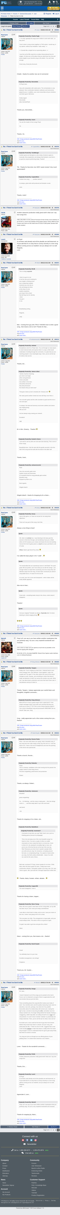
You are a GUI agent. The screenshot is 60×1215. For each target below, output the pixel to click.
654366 (57, 662)
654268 (57, 633)
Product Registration (38, 1195)
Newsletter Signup (8, 1185)
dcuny (37, 507)
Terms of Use (39, 1200)
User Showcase (37, 1166)
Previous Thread (13, 23)
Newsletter (31, 1144)
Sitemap (5, 1176)
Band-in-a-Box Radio (38, 1168)
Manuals (34, 1187)
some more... (23, 142)
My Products (6, 1194)
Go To (26, 26)
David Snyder (35, 733)
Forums (15, 14)
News (4, 1183)
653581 (57, 30)
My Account (6, 1192)
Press (4, 1168)
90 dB (37, 262)
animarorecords (34, 339)
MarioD (37, 982)
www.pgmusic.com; (6, 1202)
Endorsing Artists (37, 1171)
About (4, 1163)
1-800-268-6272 (29, 3)
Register (47, 14)
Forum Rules (35, 19)
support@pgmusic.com (28, 1202)
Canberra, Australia (6, 259)
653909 (57, 234)
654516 (57, 733)
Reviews (34, 1176)
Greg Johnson (35, 662)
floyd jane (36, 207)
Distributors (6, 1171)
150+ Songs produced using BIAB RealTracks (29, 139)
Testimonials (35, 1173)
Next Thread (47, 23)
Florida (3, 54)
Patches (34, 1183)
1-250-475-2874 (38, 3)
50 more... (22, 141)
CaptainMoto (35, 146)
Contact (4, 1166)
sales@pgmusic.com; (16, 1202)
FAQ (42, 19)
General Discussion (25, 14)
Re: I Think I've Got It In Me (13, 30)
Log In (56, 14)
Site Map (53, 1200)
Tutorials (34, 1192)
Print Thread (17, 26)
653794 (57, 146)
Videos (34, 1190)
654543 (57, 982)
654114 (57, 339)
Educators (5, 1173)
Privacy (47, 1200)
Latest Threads (24, 19)
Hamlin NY (4, 658)
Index (30, 23)
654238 (57, 507)
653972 (57, 262)
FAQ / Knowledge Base (39, 1185)
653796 (57, 207)
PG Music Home (6, 14)
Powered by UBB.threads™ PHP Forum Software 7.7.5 (30, 1208)
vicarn (37, 30)
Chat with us (29, 1153)
